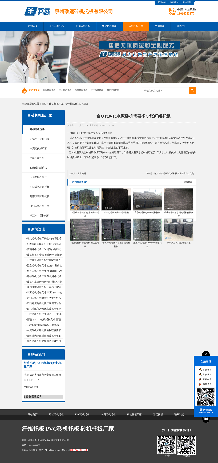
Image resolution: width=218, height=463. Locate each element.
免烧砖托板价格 (38, 167)
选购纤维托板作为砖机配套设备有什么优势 (174, 173)
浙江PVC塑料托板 (39, 215)
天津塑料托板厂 (38, 177)
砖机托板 (107, 152)
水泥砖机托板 (109, 26)
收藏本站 (174, 2)
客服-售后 (207, 384)
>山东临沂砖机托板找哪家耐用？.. (44, 260)
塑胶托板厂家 (113, 90)
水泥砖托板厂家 (38, 148)
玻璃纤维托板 (81, 90)
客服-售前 (207, 369)
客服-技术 (207, 379)
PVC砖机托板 (83, 26)
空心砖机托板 (65, 90)
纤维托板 (188, 182)
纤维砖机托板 (57, 26)
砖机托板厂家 (136, 26)
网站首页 (33, 26)
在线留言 (162, 2)
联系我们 (181, 26)
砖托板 (114, 138)
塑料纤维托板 (49, 90)
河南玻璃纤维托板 (39, 196)
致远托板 (160, 26)
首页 (44, 103)
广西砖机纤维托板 (39, 187)
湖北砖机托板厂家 (39, 206)
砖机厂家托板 (37, 158)
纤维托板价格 (73, 103)
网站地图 (187, 2)
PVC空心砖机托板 (39, 139)
